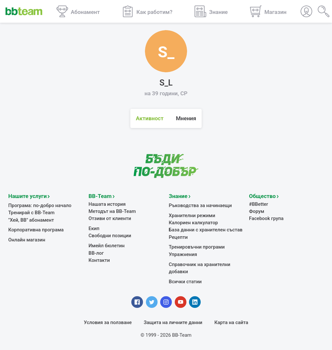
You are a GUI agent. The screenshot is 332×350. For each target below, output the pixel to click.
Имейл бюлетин (106, 246)
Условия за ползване (108, 322)
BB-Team (100, 196)
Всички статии (185, 282)
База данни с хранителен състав (206, 230)
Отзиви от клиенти (110, 218)
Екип (94, 228)
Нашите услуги (27, 196)
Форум (256, 211)
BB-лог (96, 253)
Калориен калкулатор (193, 223)
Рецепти (178, 237)
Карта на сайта (231, 322)
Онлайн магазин (26, 240)
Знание (178, 196)
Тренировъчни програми (197, 247)
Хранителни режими (192, 215)
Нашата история (107, 204)
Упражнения (183, 254)
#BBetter (258, 204)
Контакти (99, 260)
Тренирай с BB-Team (31, 213)
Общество (262, 196)
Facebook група (266, 218)
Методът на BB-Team (112, 211)
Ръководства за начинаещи (200, 205)
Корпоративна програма (36, 230)
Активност (149, 118)
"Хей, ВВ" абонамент (31, 220)
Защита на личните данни (173, 322)
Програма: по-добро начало (40, 205)
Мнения (186, 118)
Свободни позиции (110, 236)
